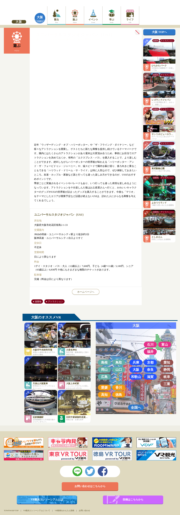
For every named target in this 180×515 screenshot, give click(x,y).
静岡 (166, 369)
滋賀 (150, 377)
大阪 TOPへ (159, 32)
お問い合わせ (84, 510)
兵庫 (136, 362)
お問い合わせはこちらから (90, 486)
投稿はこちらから (133, 499)
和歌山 (136, 377)
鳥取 (118, 362)
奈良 (150, 369)
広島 (104, 377)
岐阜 (166, 377)
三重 (166, 384)
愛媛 (104, 387)
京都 (150, 362)
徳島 (118, 395)
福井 (150, 352)
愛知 (166, 362)
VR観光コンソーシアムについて (36, 510)
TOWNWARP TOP (11, 510)
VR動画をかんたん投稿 (64, 510)
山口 (118, 369)
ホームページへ (85, 291)
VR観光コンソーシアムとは (47, 499)
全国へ (136, 407)
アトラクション (55, 301)
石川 (150, 344)
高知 (104, 395)
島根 (104, 362)
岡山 (104, 369)
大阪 (40, 17)
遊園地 (38, 301)
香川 (118, 387)
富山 (164, 344)
